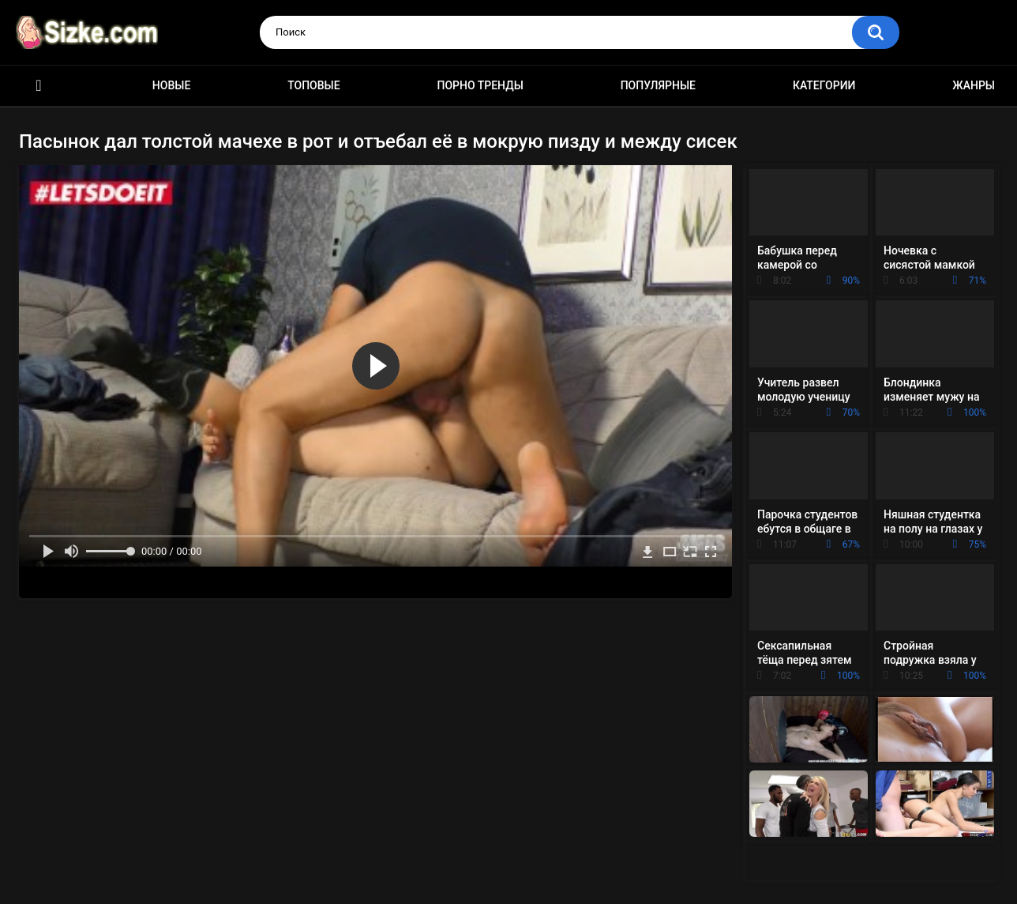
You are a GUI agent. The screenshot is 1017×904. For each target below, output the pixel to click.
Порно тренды (480, 85)
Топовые (313, 85)
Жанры (973, 85)
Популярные (658, 85)
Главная (38, 86)
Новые (171, 85)
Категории (824, 85)
